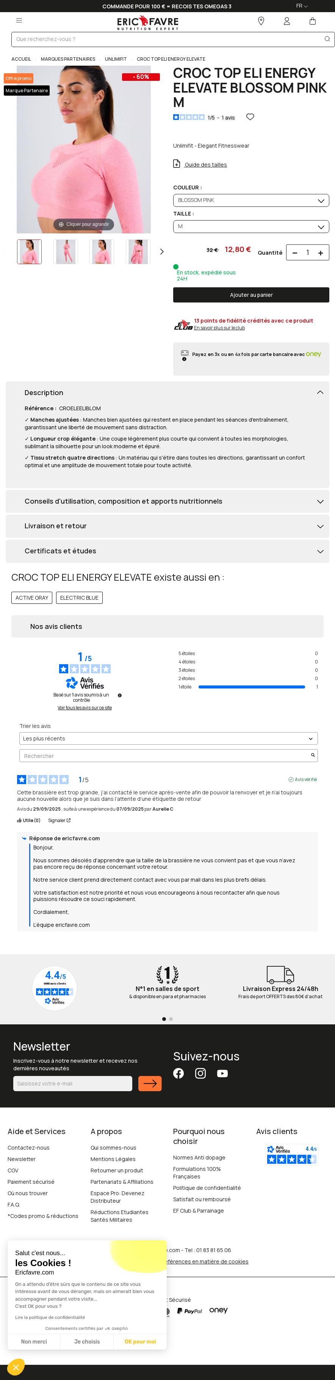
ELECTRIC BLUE (79, 597)
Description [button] (44, 393)
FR (302, 5)
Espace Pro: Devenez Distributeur (117, 1196)
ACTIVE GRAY (32, 597)
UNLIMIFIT (115, 59)
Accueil (21, 59)
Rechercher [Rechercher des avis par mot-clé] (165, 756)
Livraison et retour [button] (56, 526)
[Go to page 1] (164, 1019)
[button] (16, 1367)
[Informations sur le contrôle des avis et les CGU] (120, 695)
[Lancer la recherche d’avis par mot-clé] (313, 755)
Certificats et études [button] (60, 551)
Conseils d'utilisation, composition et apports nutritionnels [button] (123, 501)
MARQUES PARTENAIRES (67, 59)
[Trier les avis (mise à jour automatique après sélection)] (168, 738)
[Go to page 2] (171, 1019)
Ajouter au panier (251, 294)
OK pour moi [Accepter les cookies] (140, 1342)
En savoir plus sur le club (219, 328)
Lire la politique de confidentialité (50, 1317)
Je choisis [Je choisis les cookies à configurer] (87, 1342)
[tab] (167, 393)
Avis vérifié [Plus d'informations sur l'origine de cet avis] (306, 779)
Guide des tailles (205, 164)
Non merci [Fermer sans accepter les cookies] (34, 1342)
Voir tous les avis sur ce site (85, 707)
